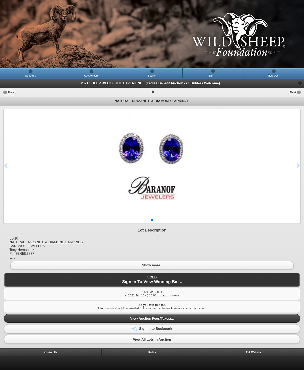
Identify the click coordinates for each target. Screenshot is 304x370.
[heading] (152, 34)
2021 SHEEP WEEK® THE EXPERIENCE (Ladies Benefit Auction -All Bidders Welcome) (150, 83)
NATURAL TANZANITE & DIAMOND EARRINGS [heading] (152, 101)
